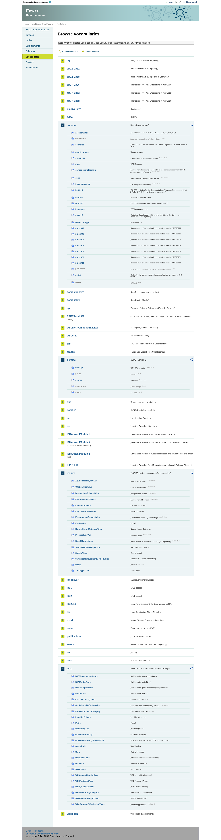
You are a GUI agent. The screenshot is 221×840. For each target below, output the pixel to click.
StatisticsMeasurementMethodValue (92, 559)
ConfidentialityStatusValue (87, 705)
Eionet (37, 24)
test (69, 652)
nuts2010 (79, 240)
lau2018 (71, 604)
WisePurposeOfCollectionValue (90, 804)
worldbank (73, 814)
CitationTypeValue (83, 487)
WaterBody (80, 769)
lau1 (69, 588)
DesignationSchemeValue (87, 493)
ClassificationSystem (85, 699)
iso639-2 (79, 190)
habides (71, 410)
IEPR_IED (72, 465)
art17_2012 (73, 93)
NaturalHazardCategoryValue (88, 529)
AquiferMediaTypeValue (86, 481)
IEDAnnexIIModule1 (78, 434)
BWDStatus (80, 693)
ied (68, 426)
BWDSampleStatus (84, 688)
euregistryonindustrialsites (82, 327)
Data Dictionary (48, 24)
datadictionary (75, 292)
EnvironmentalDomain (85, 499)
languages (80, 209)
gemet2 (71, 360)
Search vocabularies (70, 52)
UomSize (79, 763)
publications (74, 636)
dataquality (73, 300)
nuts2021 (79, 257)
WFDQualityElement (84, 787)
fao (69, 343)
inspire (71, 473)
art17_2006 (73, 84)
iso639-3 (79, 197)
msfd (70, 620)
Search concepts (92, 52)
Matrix (78, 723)
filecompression (82, 184)
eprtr (69, 308)
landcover (73, 580)
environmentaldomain (85, 170)
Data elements (33, 46)
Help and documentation (38, 29)
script (78, 275)
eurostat (72, 335)
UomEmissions (82, 758)
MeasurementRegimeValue (87, 517)
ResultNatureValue (84, 541)
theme (78, 565)
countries (79, 145)
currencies (80, 158)
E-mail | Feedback (34, 831)
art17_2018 (73, 101)
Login (171, 2)
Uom (77, 752)
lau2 (69, 596)
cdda (70, 117)
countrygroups (82, 152)
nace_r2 (79, 215)
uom (69, 660)
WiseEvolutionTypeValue (86, 798)
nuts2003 (79, 228)
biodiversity (74, 109)
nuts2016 (79, 251)
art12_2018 (73, 76)
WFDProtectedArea (84, 781)
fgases (71, 352)
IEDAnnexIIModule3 (78, 442)
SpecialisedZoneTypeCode (87, 547)
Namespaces (32, 67)
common (72, 125)
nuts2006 (79, 234)
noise (70, 628)
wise (69, 668)
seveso (71, 644)
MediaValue (80, 523)
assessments (81, 133)
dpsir (77, 164)
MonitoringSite (82, 729)
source (78, 380)
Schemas (30, 51)
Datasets (30, 35)
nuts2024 (79, 263)
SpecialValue (81, 553)
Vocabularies (32, 57)
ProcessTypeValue (84, 535)
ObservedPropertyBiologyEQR (89, 740)
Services (30, 62)
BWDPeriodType (83, 682)
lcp (68, 612)
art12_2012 (73, 68)
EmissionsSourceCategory (87, 711)
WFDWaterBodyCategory (87, 792)
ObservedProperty (84, 734)
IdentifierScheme (83, 505)
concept (79, 367)
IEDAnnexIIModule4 (78, 453)
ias (68, 418)
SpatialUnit (80, 746)
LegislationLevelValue (85, 511)
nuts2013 (79, 245)
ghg (69, 402)
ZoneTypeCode (82, 570)
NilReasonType (82, 222)
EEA (38, 2)
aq (68, 60)
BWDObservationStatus (86, 676)
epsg (77, 178)
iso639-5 (79, 203)
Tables (29, 40)
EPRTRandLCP (76, 316)
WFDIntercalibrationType (87, 775)
